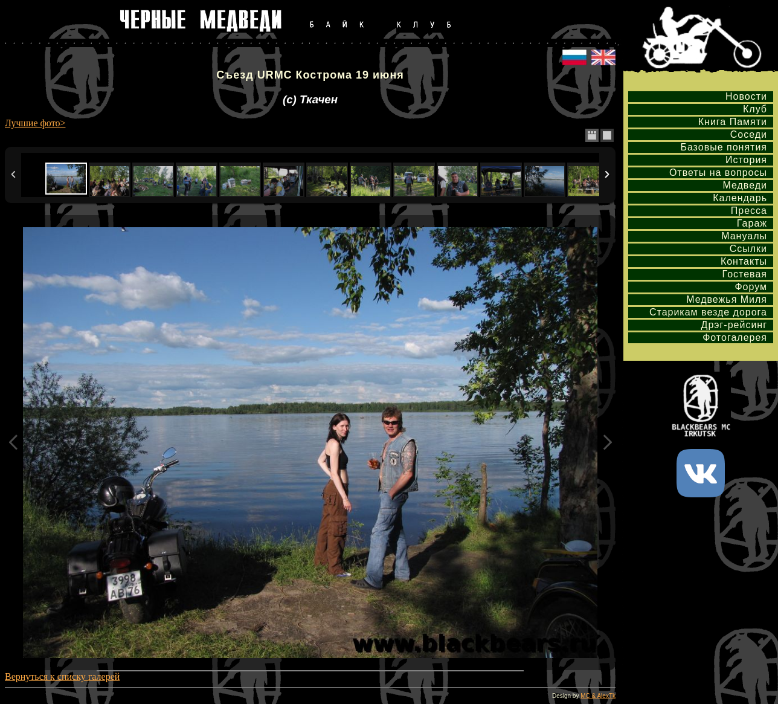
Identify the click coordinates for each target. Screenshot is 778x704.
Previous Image (13, 442)
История (746, 160)
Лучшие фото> (35, 123)
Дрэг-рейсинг (734, 325)
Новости (746, 96)
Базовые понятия (723, 147)
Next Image (607, 442)
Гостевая (744, 274)
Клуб (755, 109)
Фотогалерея (734, 337)
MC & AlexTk (598, 696)
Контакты (744, 261)
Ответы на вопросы (718, 172)
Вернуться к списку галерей (62, 676)
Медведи (744, 185)
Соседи (748, 134)
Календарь (740, 198)
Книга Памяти (732, 122)
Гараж (752, 223)
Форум (751, 287)
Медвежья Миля (726, 299)
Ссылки (748, 249)
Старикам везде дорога (708, 312)
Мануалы (744, 236)
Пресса (749, 210)
